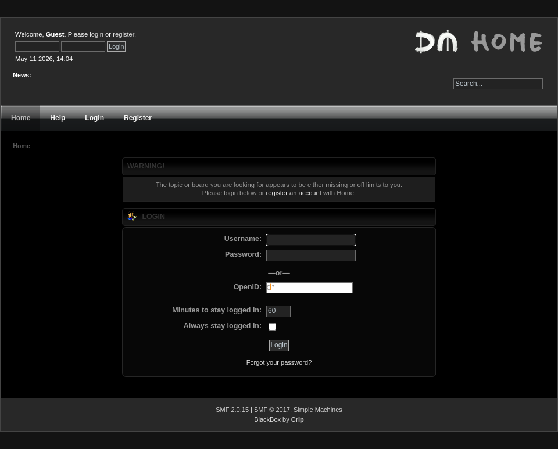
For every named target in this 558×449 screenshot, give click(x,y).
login (96, 34)
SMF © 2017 (272, 409)
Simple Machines (318, 409)
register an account (293, 192)
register (123, 34)
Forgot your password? (279, 362)
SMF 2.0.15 (232, 409)
